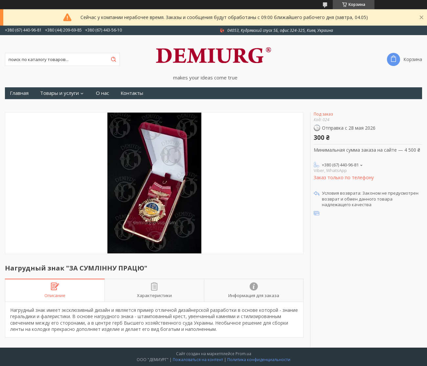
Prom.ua (243, 353)
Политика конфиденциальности (258, 359)
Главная (19, 93)
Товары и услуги (59, 93)
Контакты (132, 93)
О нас (102, 93)
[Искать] (113, 59)
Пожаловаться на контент (198, 359)
